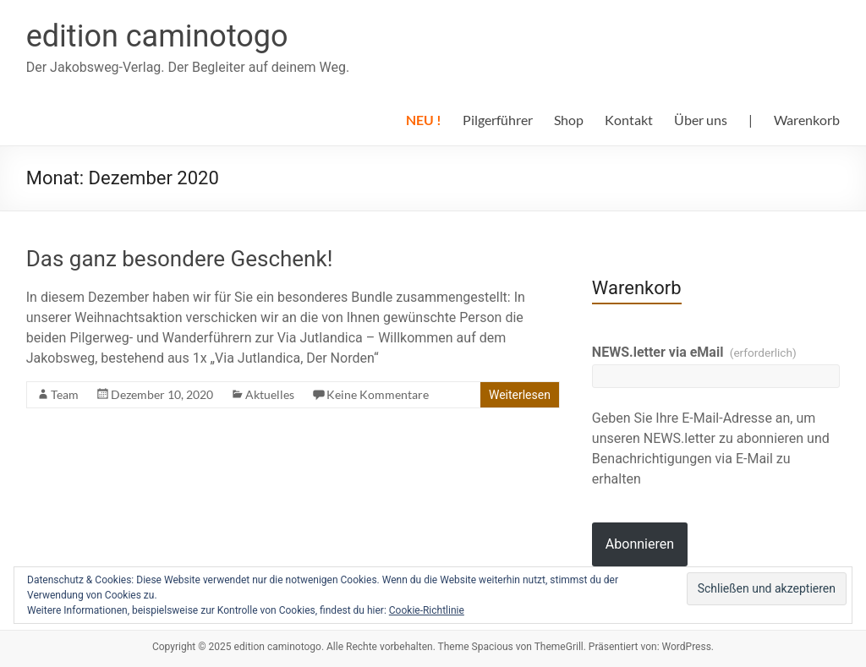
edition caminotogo (157, 36)
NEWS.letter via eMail (694, 352)
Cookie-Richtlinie (426, 610)
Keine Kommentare (377, 394)
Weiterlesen (520, 395)
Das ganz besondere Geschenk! (179, 258)
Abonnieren (640, 544)
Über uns (700, 120)
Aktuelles (269, 394)
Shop (569, 120)
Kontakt (629, 120)
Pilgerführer (498, 120)
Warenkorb (807, 120)
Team (65, 394)
